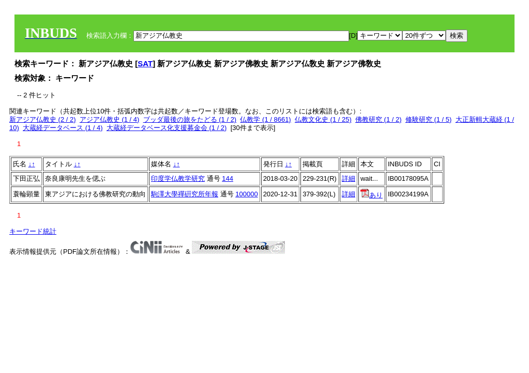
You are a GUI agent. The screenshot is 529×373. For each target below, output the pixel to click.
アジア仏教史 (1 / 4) (110, 119)
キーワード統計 (32, 231)
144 (227, 178)
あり (371, 195)
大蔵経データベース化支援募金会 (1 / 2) (167, 128)
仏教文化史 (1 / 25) (323, 119)
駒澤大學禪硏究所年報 (184, 194)
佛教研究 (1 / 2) (378, 119)
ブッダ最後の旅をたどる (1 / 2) (190, 119)
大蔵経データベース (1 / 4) (63, 128)
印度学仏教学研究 (178, 178)
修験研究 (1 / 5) (428, 119)
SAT (145, 63)
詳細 (348, 178)
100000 (246, 194)
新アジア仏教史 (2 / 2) (42, 119)
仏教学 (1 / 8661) (265, 119)
